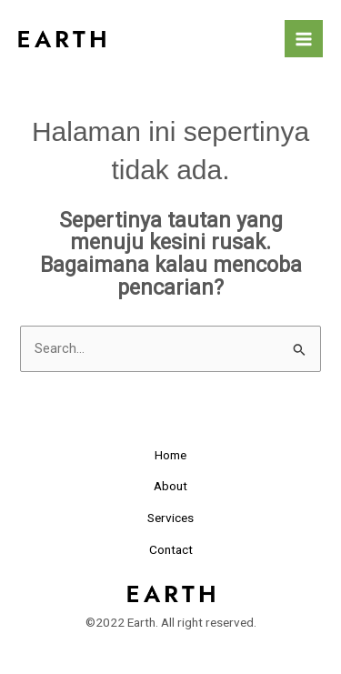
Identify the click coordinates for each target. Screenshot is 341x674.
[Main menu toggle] (304, 39)
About (170, 485)
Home (170, 455)
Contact (171, 549)
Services (170, 517)
